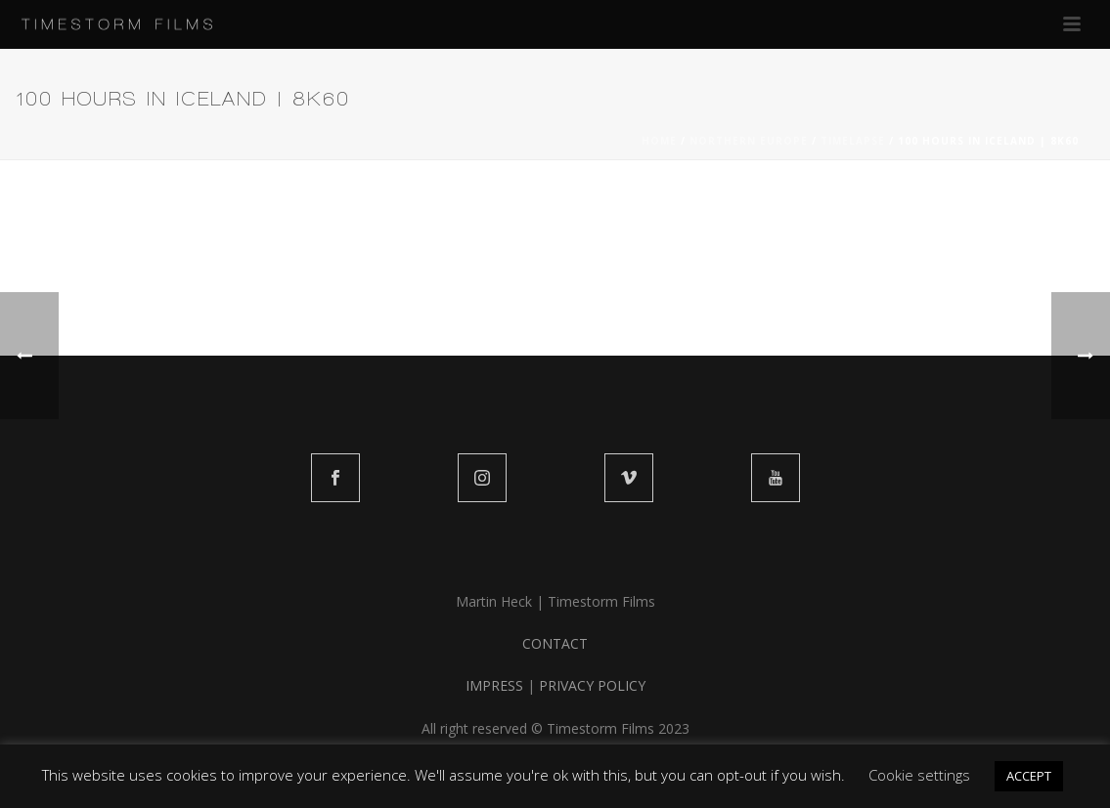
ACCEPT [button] (1028, 776)
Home (659, 141)
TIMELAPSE (853, 141)
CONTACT (555, 643)
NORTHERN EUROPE (748, 141)
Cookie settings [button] (919, 775)
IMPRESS (494, 685)
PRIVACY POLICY (592, 685)
